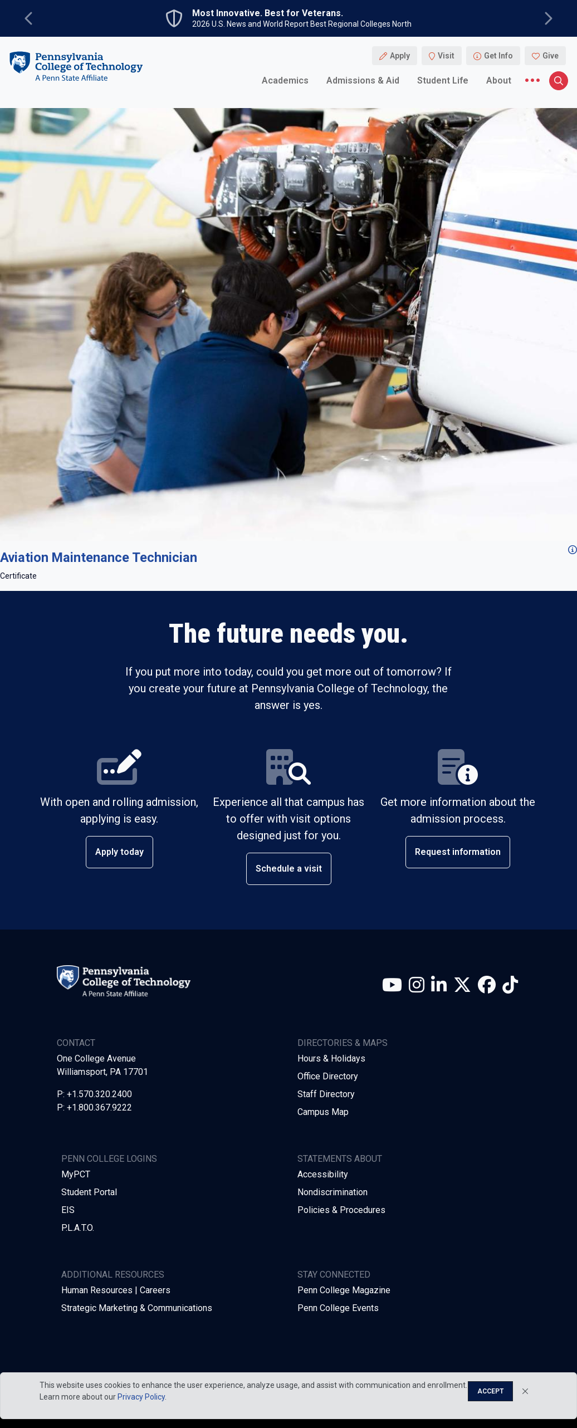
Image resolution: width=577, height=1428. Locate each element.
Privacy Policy (141, 1396)
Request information (458, 852)
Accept (490, 1391)
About (498, 80)
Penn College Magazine (343, 1290)
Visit (446, 55)
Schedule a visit (289, 868)
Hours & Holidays (331, 1058)
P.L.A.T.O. (77, 1227)
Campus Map (323, 1112)
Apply (400, 55)
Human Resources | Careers (115, 1290)
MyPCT (75, 1174)
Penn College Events (338, 1308)
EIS (68, 1210)
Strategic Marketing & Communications (136, 1308)
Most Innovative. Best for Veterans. (267, 13)
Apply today (119, 852)
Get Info (498, 55)
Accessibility (322, 1174)
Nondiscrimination (332, 1192)
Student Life (442, 80)
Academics (285, 80)
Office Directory (327, 1076)
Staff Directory (326, 1094)
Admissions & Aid (362, 80)
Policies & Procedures (341, 1210)
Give (550, 55)
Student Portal (89, 1192)
